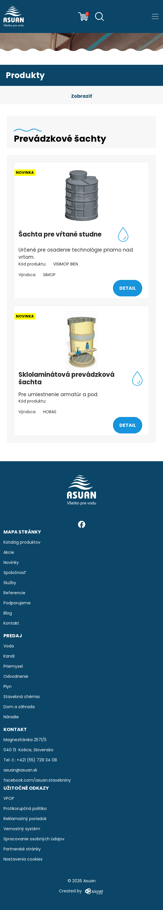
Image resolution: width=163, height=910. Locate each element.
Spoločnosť (14, 572)
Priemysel (13, 666)
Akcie (8, 552)
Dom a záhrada (19, 707)
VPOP (8, 798)
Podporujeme (17, 603)
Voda (8, 646)
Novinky (11, 562)
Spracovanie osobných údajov (33, 839)
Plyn (7, 686)
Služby (9, 583)
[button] (81, 96)
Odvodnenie (15, 676)
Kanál (8, 656)
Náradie (11, 717)
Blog (7, 613)
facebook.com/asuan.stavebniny (37, 780)
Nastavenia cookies (22, 859)
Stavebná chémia (21, 696)
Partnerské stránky (22, 849)
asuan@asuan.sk (20, 770)
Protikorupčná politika (25, 808)
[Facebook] (81, 524)
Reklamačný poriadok (25, 819)
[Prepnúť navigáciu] (155, 16)
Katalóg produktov (21, 542)
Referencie (14, 593)
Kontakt (11, 623)
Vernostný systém (21, 829)
